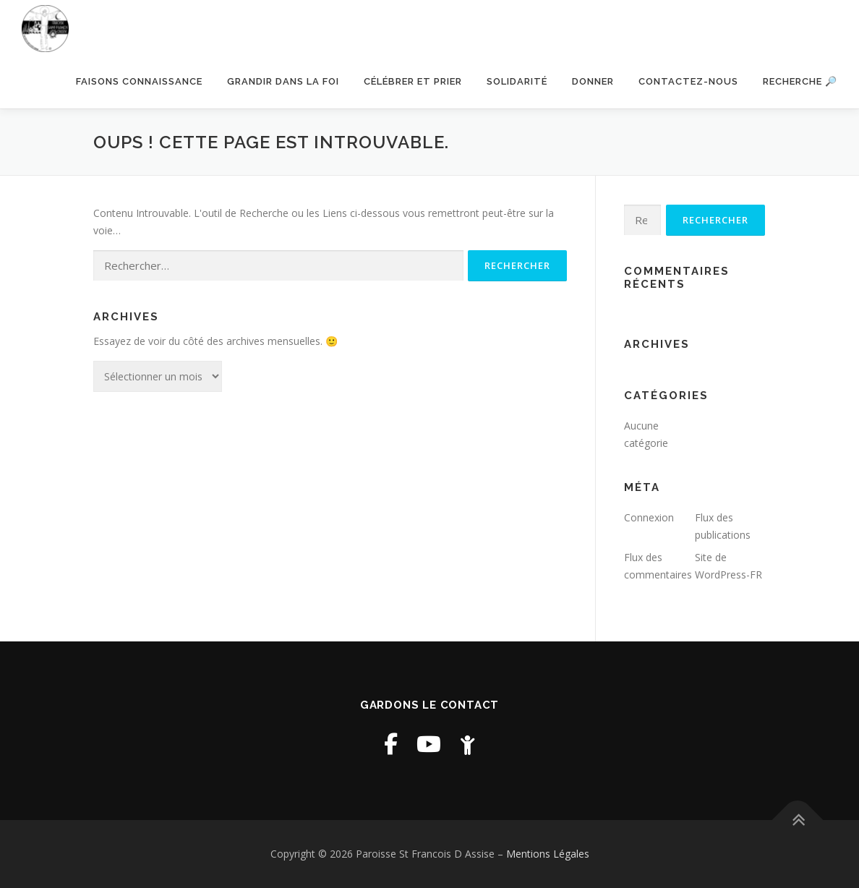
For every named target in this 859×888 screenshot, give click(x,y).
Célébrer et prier (413, 81)
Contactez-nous (688, 81)
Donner (593, 81)
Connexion (649, 517)
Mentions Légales (547, 854)
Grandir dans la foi (283, 81)
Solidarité (517, 81)
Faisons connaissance (139, 81)
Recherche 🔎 (800, 81)
